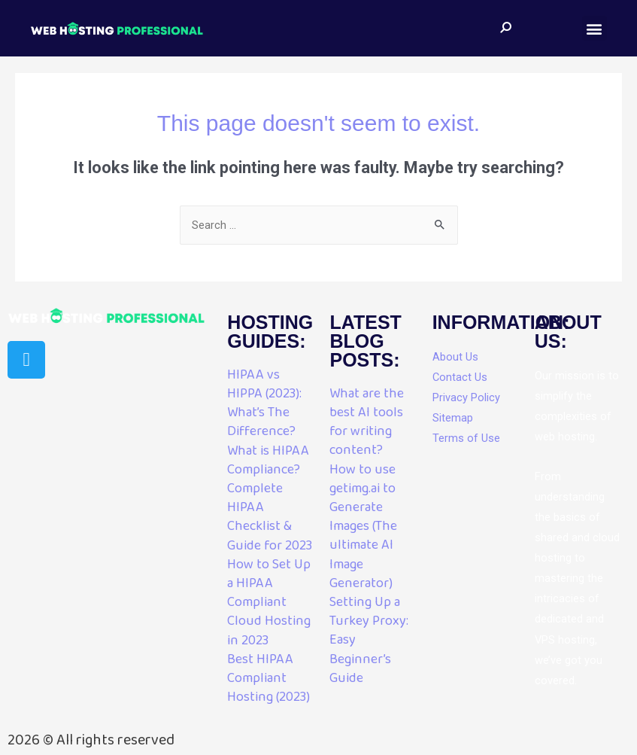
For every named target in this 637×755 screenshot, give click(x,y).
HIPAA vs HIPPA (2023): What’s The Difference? (264, 403)
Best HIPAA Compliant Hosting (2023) (268, 678)
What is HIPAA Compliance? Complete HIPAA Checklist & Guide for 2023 (269, 498)
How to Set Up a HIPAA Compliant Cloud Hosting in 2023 (269, 602)
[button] (594, 28)
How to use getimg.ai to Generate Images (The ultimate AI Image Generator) (363, 526)
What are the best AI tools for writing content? (366, 422)
